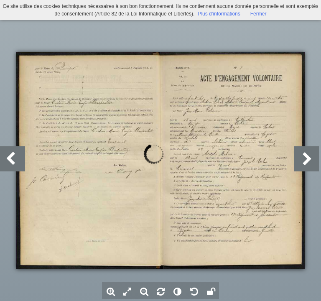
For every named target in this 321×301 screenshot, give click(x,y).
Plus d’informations (219, 14)
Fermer (258, 14)
